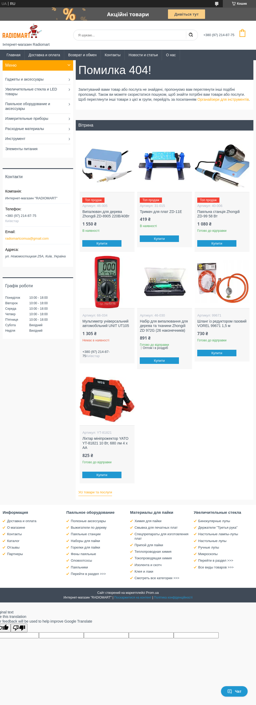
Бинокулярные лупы (214, 521)
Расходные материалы (24, 129)
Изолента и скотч (148, 565)
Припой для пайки (149, 545)
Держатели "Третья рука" (218, 527)
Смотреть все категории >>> (157, 578)
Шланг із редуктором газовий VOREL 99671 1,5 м (221, 323)
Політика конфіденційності (173, 597)
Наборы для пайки (85, 541)
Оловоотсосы (81, 560)
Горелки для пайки (85, 547)
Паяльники (79, 567)
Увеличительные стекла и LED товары (31, 91)
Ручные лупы (208, 547)
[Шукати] (190, 35)
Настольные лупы (212, 541)
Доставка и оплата (44, 55)
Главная (13, 55)
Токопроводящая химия (153, 558)
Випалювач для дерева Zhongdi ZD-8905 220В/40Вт (105, 214)
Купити (102, 243)
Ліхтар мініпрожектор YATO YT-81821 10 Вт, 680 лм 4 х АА (105, 443)
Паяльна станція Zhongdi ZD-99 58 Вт (218, 214)
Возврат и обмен (82, 55)
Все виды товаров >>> (216, 567)
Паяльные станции (86, 534)
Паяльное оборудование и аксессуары (27, 106)
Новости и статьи (143, 55)
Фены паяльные (83, 554)
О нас (171, 55)
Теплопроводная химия (153, 552)
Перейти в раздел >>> (88, 574)
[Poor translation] (19, 628)
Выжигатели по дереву (89, 527)
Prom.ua (152, 593)
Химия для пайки (148, 521)
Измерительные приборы (26, 118)
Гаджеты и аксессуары (24, 79)
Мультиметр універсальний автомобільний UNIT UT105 (105, 323)
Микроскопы (208, 554)
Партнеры (15, 554)
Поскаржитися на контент (132, 597)
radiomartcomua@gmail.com (27, 238)
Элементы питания (21, 149)
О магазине (16, 527)
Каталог (13, 541)
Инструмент (15, 139)
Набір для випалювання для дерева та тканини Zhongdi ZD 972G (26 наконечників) (164, 325)
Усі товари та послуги (95, 492)
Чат (234, 691)
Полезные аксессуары (88, 521)
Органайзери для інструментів (223, 99)
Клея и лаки (144, 571)
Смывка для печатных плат (156, 527)
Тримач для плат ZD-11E (161, 212)
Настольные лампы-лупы (218, 534)
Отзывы (13, 547)
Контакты (112, 55)
